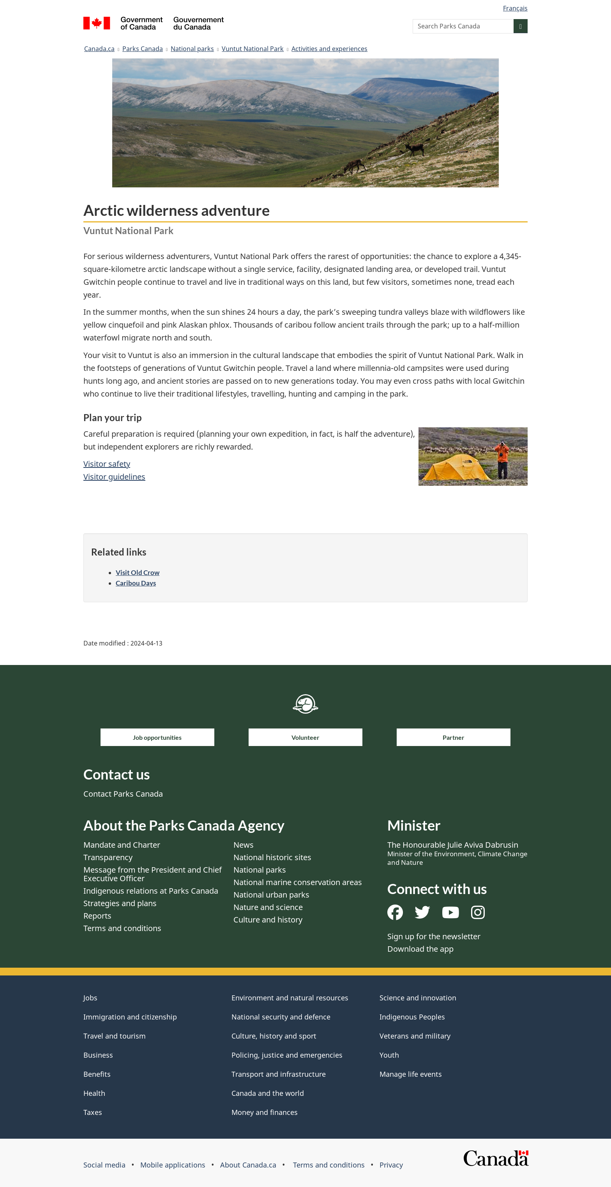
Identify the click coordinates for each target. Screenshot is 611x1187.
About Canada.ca (248, 1164)
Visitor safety (106, 464)
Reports (97, 915)
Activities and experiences (329, 48)
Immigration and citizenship (130, 1016)
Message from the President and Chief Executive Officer (152, 874)
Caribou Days (136, 583)
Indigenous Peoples (412, 1016)
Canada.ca (99, 48)
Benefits (97, 1074)
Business (98, 1055)
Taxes (92, 1112)
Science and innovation (418, 997)
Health (94, 1093)
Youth (389, 1055)
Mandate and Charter (121, 845)
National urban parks (271, 894)
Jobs (90, 997)
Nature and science (268, 907)
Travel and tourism (114, 1036)
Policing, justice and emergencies (287, 1055)
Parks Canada (142, 48)
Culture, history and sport (273, 1036)
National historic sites (272, 857)
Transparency (107, 857)
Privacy (391, 1164)
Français (515, 8)
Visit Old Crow (137, 572)
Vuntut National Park (253, 48)
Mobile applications (172, 1164)
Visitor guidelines (114, 476)
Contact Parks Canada (123, 793)
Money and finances (264, 1112)
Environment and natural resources (289, 997)
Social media (104, 1164)
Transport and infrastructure (278, 1074)
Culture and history (267, 919)
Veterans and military (415, 1036)
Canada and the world (267, 1093)
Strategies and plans (120, 903)
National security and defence (280, 1016)
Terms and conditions (122, 928)
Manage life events (411, 1074)
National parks (192, 48)
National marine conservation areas (297, 882)
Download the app (420, 949)
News (243, 845)
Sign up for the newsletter (433, 936)
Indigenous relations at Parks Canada (150, 890)
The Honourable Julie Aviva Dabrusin (457, 853)
